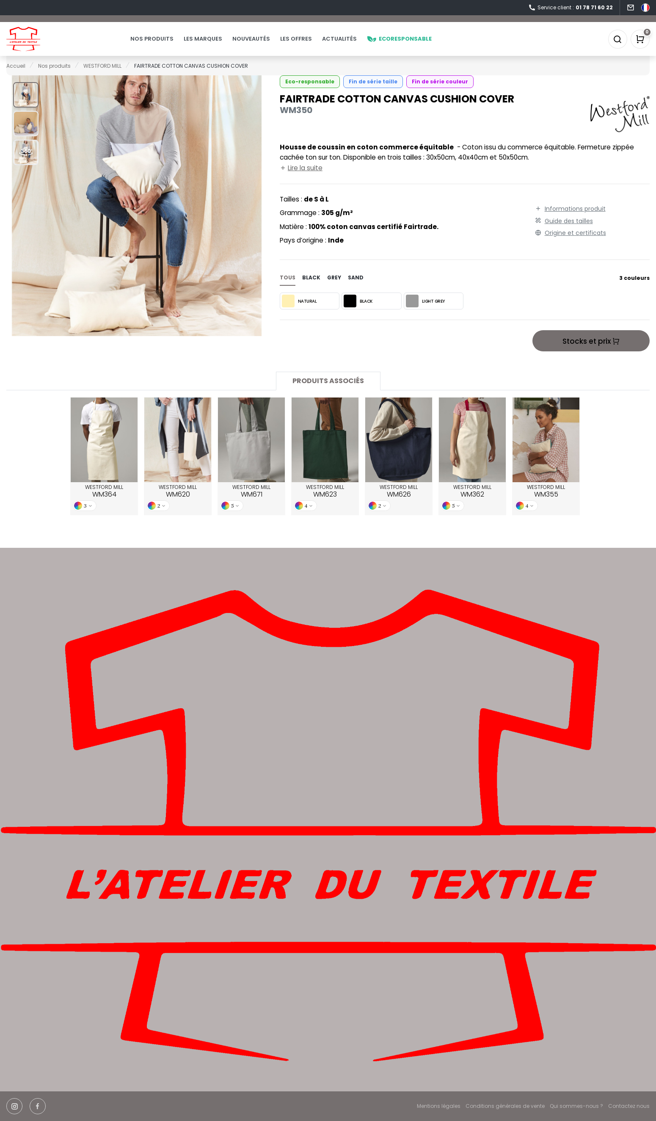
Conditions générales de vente (505, 1106)
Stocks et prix (591, 353)
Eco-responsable (309, 93)
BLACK (358, 313)
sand (356, 289)
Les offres (313, 45)
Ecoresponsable (416, 45)
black (311, 289)
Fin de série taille (373, 93)
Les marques (220, 45)
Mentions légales (438, 1106)
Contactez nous (629, 1106)
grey (334, 289)
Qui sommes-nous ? (576, 1106)
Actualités (356, 45)
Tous (287, 289)
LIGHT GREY (425, 313)
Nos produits (168, 45)
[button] (26, 107)
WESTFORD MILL (104, 504)
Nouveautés (268, 45)
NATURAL (299, 313)
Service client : (570, 8)
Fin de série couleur (440, 93)
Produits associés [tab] (328, 393)
